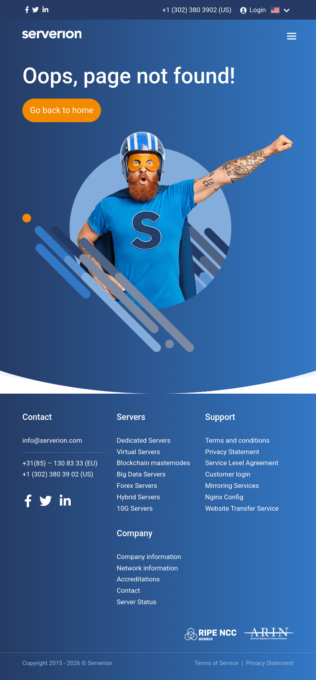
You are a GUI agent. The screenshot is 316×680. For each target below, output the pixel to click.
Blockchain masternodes (153, 463)
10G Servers (135, 508)
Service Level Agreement (241, 463)
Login (258, 10)
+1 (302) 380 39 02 (50, 474)
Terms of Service (217, 663)
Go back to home (61, 110)
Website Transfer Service (242, 508)
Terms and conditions (237, 440)
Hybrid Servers (138, 497)
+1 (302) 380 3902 (189, 10)
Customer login (227, 474)
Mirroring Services (232, 485)
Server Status (136, 602)
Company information (149, 557)
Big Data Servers (141, 474)
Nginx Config (224, 497)
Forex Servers (137, 485)
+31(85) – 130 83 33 (52, 463)
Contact (128, 590)
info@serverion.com (52, 440)
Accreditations (138, 579)
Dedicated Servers (144, 440)
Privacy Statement (232, 452)
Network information (147, 568)
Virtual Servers (138, 452)
